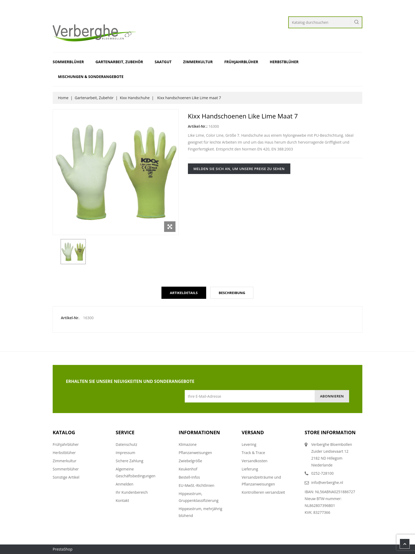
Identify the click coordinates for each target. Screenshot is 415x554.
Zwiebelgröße (190, 460)
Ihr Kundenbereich (132, 492)
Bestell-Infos (189, 477)
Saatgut (163, 61)
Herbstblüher (284, 61)
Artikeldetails (184, 292)
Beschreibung (232, 292)
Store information (330, 432)
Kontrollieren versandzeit (263, 492)
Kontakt (122, 500)
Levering (249, 444)
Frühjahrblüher (241, 61)
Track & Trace (253, 452)
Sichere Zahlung (129, 460)
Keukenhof (188, 468)
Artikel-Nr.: (198, 126)
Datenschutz (126, 444)
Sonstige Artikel (66, 477)
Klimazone (188, 444)
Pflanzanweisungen (195, 452)
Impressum (125, 452)
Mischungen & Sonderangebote (90, 76)
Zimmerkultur (198, 61)
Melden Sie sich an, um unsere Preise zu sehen (239, 168)
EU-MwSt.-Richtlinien (196, 485)
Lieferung (250, 468)
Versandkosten (254, 460)
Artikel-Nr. (70, 317)
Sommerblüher (68, 61)
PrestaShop (63, 549)
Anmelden (124, 484)
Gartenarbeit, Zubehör (119, 61)
